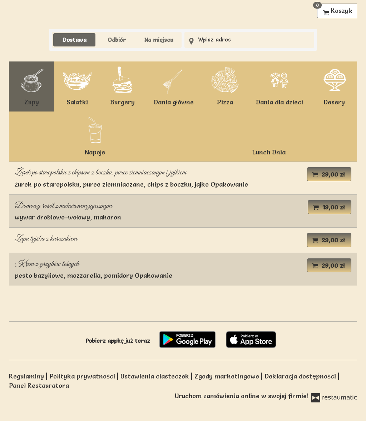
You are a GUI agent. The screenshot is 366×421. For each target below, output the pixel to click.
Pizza (225, 86)
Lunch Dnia (269, 152)
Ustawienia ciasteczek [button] (155, 376)
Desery (334, 86)
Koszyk (334, 9)
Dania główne (174, 86)
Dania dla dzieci (279, 86)
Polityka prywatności (83, 376)
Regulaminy (27, 376)
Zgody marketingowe (227, 376)
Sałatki (77, 86)
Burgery (122, 86)
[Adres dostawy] (249, 40)
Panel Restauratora (39, 385)
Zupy (32, 86)
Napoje (94, 136)
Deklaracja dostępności (301, 376)
